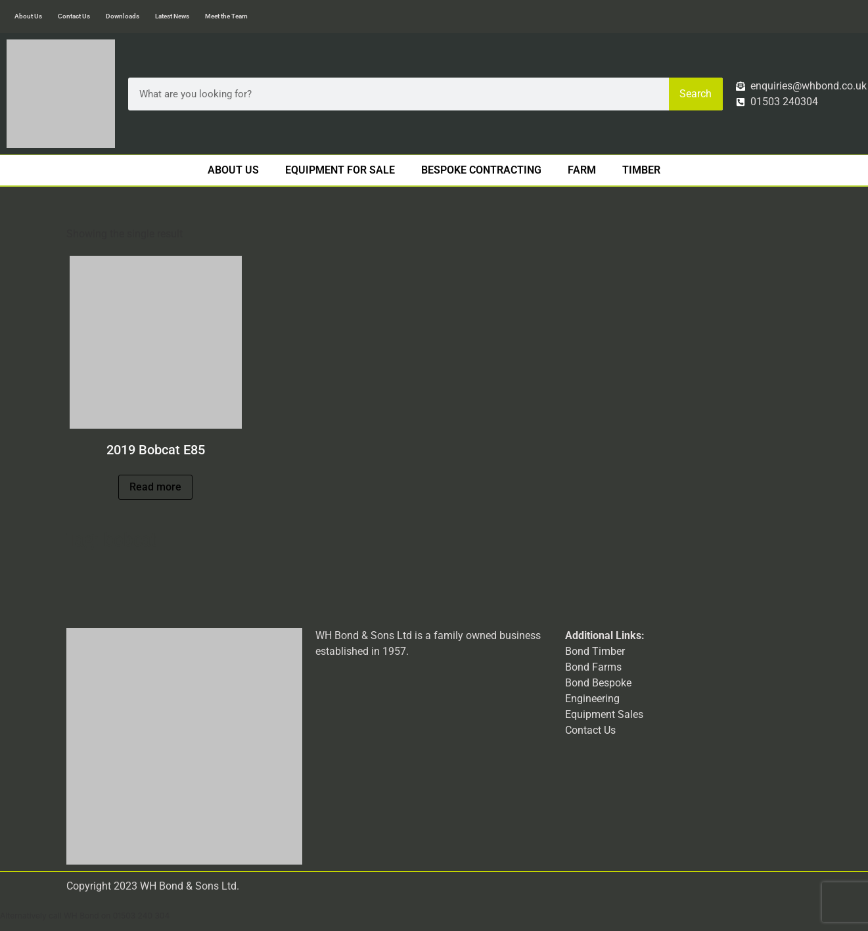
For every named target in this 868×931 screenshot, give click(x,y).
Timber (641, 170)
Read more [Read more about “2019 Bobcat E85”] (155, 487)
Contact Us (74, 16)
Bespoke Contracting (481, 170)
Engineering (592, 698)
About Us (28, 16)
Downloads (122, 16)
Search (695, 93)
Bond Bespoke (598, 683)
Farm (582, 170)
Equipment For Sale (340, 170)
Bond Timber (595, 651)
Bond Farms (593, 667)
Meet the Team (226, 16)
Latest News (172, 16)
